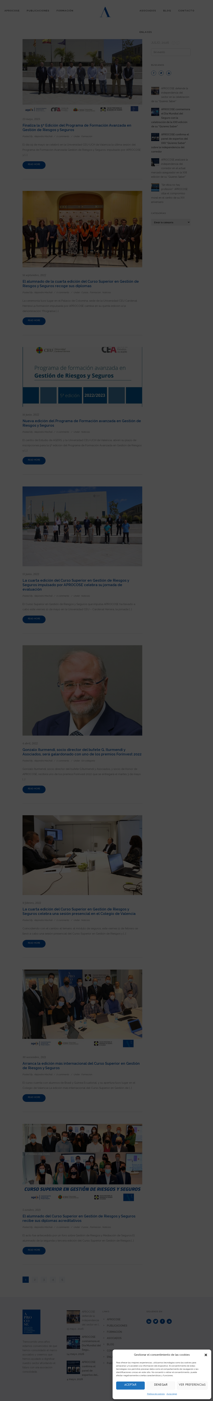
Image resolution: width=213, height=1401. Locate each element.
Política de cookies (156, 1394)
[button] (206, 1355)
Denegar (161, 1386)
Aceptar (130, 1386)
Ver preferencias (192, 1386)
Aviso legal (172, 1394)
